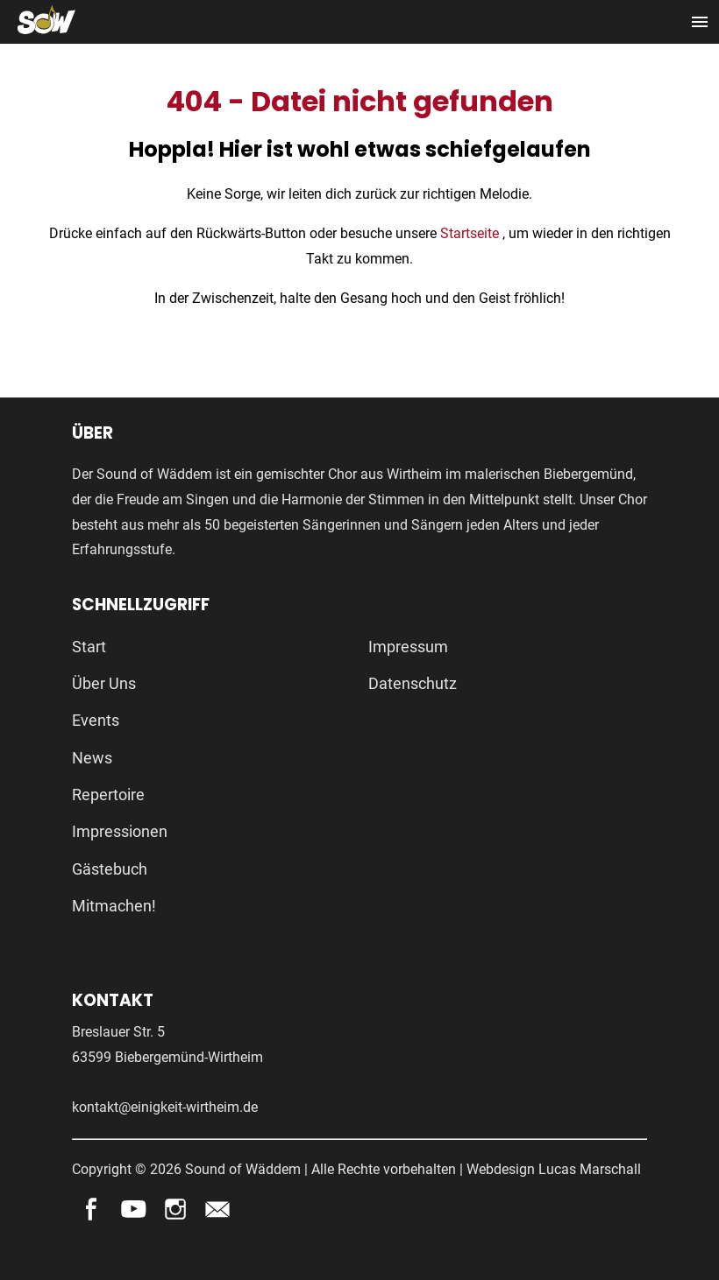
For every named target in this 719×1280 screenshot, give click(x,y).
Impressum (408, 646)
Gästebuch (109, 869)
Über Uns (104, 683)
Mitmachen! (114, 906)
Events (95, 720)
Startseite (471, 233)
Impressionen (119, 831)
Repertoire (108, 794)
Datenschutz (412, 683)
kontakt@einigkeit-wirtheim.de (165, 1107)
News (92, 758)
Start (89, 646)
